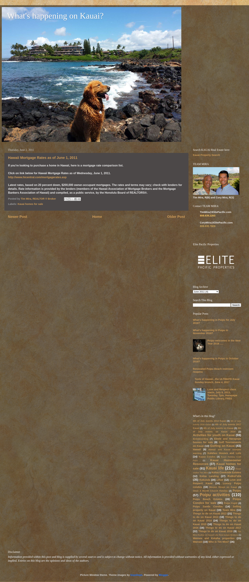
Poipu (237, 490)
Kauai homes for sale (30, 204)
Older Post (176, 217)
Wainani (198, 541)
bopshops (136, 575)
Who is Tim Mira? (218, 541)
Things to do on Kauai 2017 (223, 527)
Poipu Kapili (230, 503)
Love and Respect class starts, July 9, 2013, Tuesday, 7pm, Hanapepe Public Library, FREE (222, 394)
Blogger (163, 575)
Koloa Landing (209, 476)
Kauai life (215, 468)
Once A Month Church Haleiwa (210, 490)
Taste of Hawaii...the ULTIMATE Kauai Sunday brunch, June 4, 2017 (217, 380)
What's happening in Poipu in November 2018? (210, 332)
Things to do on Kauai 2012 (210, 513)
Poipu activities (215, 494)
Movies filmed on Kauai (223, 487)
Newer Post (17, 217)
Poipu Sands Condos (208, 506)
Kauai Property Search (206, 155)
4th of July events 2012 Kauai (209, 421)
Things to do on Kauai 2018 (215, 531)
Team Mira (229, 510)
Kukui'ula (234, 476)
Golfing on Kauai (222, 446)
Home (97, 217)
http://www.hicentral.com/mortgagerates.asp (37, 177)
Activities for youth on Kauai (214, 435)
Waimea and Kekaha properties (213, 538)
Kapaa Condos (207, 456)
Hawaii (197, 449)
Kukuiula (204, 479)
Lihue (220, 479)
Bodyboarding (200, 439)
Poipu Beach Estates (207, 499)
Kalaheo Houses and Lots (224, 453)
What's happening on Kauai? (55, 15)
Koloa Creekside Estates (226, 472)
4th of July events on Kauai (218, 428)
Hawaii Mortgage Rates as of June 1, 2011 (43, 158)
